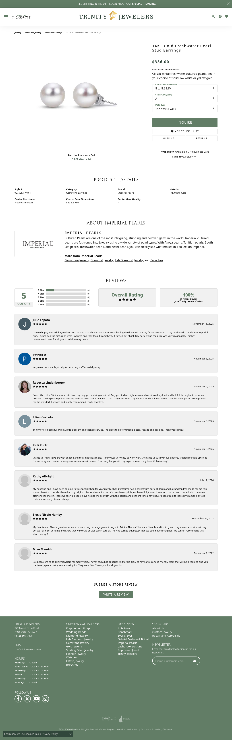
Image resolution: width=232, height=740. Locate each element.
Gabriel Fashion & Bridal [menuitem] (133, 639)
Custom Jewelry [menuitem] (162, 632)
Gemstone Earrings (53, 32)
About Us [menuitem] (158, 628)
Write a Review (116, 594)
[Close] (228, 3)
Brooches (156, 260)
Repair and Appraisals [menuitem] (166, 635)
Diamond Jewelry (101, 260)
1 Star (41, 304)
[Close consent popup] (70, 734)
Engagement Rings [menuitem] (78, 628)
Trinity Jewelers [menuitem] (127, 653)
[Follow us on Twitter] (27, 698)
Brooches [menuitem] (72, 664)
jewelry (17, 32)
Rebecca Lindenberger (49, 383)
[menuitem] (109, 718)
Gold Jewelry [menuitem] (74, 646)
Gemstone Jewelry (33, 32)
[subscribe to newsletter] (194, 660)
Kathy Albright (43, 476)
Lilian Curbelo (43, 417)
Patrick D (39, 355)
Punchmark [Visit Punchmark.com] (145, 729)
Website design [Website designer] (106, 729)
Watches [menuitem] (71, 657)
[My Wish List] (226, 16)
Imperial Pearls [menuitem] (127, 643)
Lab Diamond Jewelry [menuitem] (79, 639)
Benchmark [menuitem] (125, 632)
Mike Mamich (42, 549)
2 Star (41, 300)
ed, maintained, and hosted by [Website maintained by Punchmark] (126, 729)
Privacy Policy (49, 734)
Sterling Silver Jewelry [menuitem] (80, 650)
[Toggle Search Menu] (213, 16)
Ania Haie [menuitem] (124, 628)
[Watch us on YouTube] (36, 698)
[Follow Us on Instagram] (45, 698)
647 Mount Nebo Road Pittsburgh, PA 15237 (26, 631)
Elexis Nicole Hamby (47, 515)
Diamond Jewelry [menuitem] (77, 635)
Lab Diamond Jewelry (129, 260)
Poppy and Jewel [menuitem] (128, 650)
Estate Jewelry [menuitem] (75, 661)
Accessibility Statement (162, 729)
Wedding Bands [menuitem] (76, 632)
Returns (201, 138)
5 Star (41, 290)
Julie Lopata (41, 320)
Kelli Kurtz (40, 445)
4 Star (41, 293)
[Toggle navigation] (6, 16)
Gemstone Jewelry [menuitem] (77, 643)
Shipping (168, 138)
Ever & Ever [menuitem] (125, 635)
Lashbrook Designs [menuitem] (130, 646)
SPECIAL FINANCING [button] (144, 3)
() (89, 290)
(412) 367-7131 (81, 159)
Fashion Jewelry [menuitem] (76, 653)
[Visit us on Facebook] (18, 698)
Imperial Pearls (126, 192)
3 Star (41, 297)
